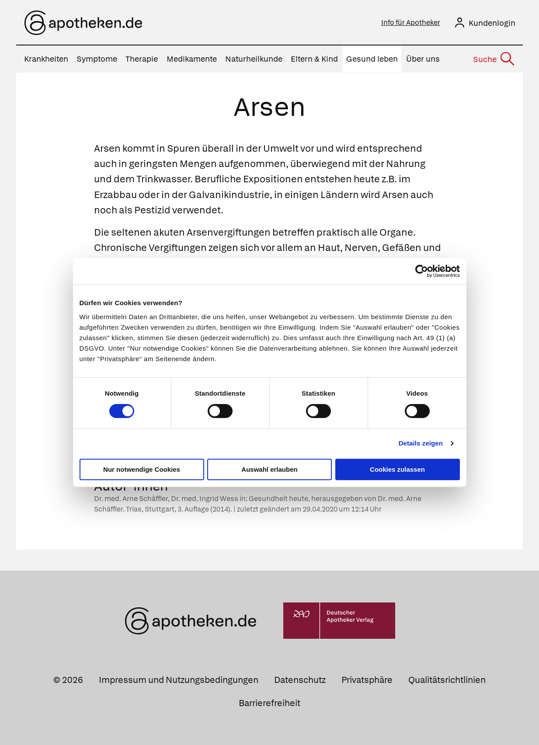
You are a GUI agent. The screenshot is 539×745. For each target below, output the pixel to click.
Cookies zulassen (397, 469)
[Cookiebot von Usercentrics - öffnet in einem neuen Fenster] (421, 271)
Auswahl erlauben (269, 469)
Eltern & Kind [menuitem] (314, 59)
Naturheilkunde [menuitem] (253, 59)
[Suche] (493, 59)
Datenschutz (300, 679)
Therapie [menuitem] (141, 59)
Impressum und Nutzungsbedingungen (178, 679)
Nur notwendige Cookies (141, 469)
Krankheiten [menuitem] (46, 59)
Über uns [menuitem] (423, 59)
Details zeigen (421, 443)
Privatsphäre (367, 679)
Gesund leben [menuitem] (372, 59)
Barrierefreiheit (269, 702)
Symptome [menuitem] (97, 59)
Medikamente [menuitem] (192, 59)
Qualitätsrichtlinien (447, 679)
